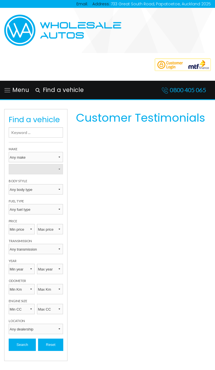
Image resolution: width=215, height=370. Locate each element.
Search (22, 345)
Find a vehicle (59, 90)
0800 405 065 (188, 90)
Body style (18, 181)
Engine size (18, 301)
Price (13, 221)
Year (13, 261)
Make (13, 149)
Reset (50, 345)
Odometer (17, 281)
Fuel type (16, 201)
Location (17, 321)
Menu (16, 90)
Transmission (20, 241)
